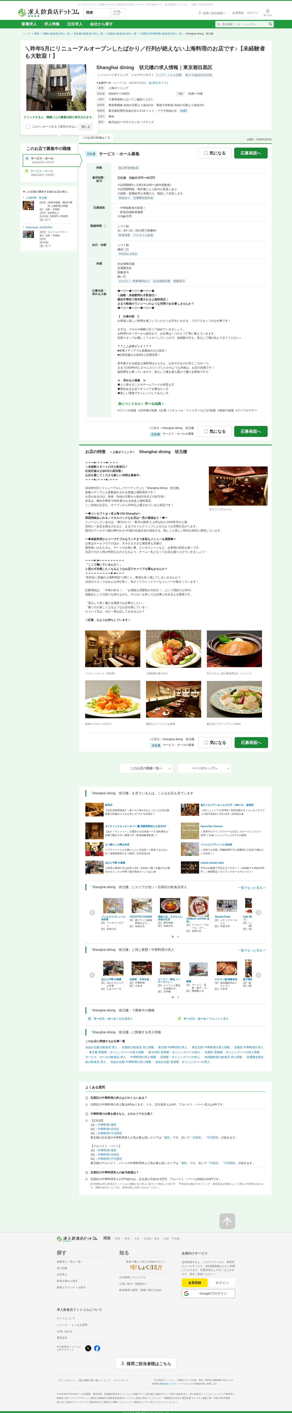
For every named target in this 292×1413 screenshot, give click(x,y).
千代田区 (212, 1137)
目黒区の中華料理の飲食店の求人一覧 (161, 33)
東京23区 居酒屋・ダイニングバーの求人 (174, 1052)
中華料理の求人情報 (143, 1057)
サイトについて (66, 1318)
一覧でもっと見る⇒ (251, 887)
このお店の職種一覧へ (150, 768)
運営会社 (62, 1337)
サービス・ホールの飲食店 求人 (105, 1057)
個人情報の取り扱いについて (95, 1380)
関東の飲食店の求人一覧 (56, 33)
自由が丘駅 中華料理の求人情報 (131, 1062)
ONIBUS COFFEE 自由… (197, 920)
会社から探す (101, 24)
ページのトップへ (210, 768)
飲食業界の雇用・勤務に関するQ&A (140, 1290)
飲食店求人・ (194, 1394)
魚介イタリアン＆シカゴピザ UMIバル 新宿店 (227, 805)
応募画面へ (251, 153)
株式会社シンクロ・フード (172, 1384)
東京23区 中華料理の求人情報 (211, 1047)
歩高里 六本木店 (139, 979)
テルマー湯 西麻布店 (226, 979)
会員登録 (194, 1282)
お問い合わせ (65, 1331)
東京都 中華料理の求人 (172, 1047)
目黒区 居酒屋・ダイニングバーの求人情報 (232, 1052)
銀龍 (188, 981)
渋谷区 (197, 1137)
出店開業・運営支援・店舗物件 (106, 1394)
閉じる (86, 126)
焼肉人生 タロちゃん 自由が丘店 (171, 918)
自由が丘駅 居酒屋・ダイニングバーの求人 (182, 1062)
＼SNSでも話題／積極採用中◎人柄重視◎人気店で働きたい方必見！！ (232, 851)
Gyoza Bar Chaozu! (212, 826)
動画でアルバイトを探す (71, 1287)
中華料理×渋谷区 (108, 1129)
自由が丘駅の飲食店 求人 (101, 1047)
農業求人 (113, 1402)
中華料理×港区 (107, 1124)
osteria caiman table (212, 862)
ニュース (62, 1324)
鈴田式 (108, 805)
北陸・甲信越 (171, 1238)
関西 (117, 1238)
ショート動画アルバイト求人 (151, 1402)
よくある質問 (79, 1324)
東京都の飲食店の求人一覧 (88, 33)
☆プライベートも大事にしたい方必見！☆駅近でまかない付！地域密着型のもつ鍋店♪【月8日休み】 (136, 851)
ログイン (222, 1282)
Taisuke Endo (222, 916)
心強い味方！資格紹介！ (133, 1283)
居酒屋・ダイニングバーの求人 (180, 1057)
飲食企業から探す (67, 1280)
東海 (127, 1238)
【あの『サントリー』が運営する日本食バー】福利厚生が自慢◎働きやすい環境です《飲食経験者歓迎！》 (136, 833)
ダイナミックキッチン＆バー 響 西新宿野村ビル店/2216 (135, 826)
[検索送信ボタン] (270, 24)
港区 (167, 1137)
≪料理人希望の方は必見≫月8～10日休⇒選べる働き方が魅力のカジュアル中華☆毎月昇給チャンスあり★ (137, 870)
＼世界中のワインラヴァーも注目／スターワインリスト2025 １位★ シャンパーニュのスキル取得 (231, 833)
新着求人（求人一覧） (70, 1261)
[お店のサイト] (158, 82)
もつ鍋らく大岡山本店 (117, 844)
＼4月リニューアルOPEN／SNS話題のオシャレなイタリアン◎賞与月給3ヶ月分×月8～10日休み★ (233, 812)
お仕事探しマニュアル (132, 1277)
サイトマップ (121, 1380)
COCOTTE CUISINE (141, 916)
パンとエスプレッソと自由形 (216, 844)
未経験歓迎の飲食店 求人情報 (223, 1057)
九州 (136, 1238)
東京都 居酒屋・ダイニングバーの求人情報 (116, 1052)
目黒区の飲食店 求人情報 (138, 1047)
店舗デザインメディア (83, 1402)
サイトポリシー (66, 1380)
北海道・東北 (151, 1238)
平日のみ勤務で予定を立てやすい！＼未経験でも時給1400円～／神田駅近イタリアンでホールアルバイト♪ (232, 870)
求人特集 (52, 24)
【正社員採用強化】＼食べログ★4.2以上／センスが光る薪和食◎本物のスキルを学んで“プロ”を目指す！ (137, 812)
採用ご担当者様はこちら (149, 1363)
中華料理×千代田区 (110, 1133)
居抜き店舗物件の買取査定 (118, 1398)
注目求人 (75, 24)
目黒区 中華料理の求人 (248, 1047)
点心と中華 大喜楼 (115, 862)
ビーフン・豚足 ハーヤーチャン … (169, 980)
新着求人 (29, 24)
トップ (26, 33)
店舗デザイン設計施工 (153, 1394)
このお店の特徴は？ (94, 137)
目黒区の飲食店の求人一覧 (121, 33)
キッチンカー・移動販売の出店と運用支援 (175, 1398)
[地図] (183, 110)
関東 (36, 33)
